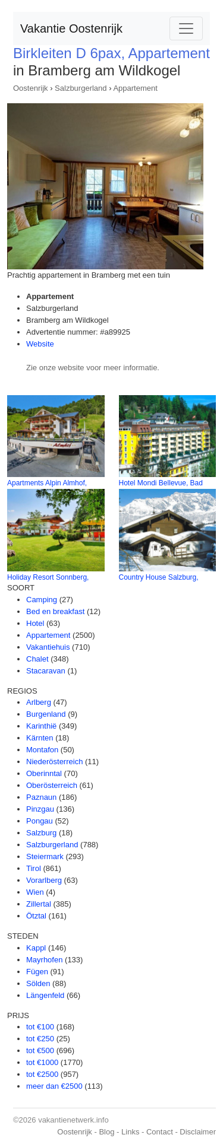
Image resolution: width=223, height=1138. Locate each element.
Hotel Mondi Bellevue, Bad (161, 483)
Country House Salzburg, (159, 577)
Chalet (37, 658)
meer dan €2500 (54, 1086)
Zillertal (38, 903)
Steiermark (45, 856)
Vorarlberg (44, 880)
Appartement (135, 88)
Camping (41, 599)
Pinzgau (40, 809)
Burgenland (46, 714)
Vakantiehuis (48, 647)
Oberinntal (44, 773)
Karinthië (41, 725)
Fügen (37, 971)
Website (40, 343)
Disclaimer (198, 1131)
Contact (159, 1131)
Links (130, 1131)
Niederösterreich (54, 761)
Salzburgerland (80, 88)
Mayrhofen (44, 959)
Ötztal (36, 915)
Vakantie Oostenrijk (71, 28)
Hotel (35, 623)
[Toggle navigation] (186, 28)
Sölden (38, 983)
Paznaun (41, 797)
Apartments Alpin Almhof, (47, 483)
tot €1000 (42, 1062)
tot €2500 (42, 1074)
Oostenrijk (30, 88)
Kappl (36, 947)
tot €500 (40, 1050)
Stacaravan (45, 670)
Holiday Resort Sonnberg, (48, 577)
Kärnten (40, 737)
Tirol (33, 868)
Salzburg (41, 832)
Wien (35, 892)
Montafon (42, 749)
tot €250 (40, 1038)
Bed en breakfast (55, 611)
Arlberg (38, 702)
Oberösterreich (51, 785)
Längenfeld (45, 995)
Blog (106, 1131)
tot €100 (40, 1026)
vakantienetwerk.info (73, 1119)
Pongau (39, 820)
